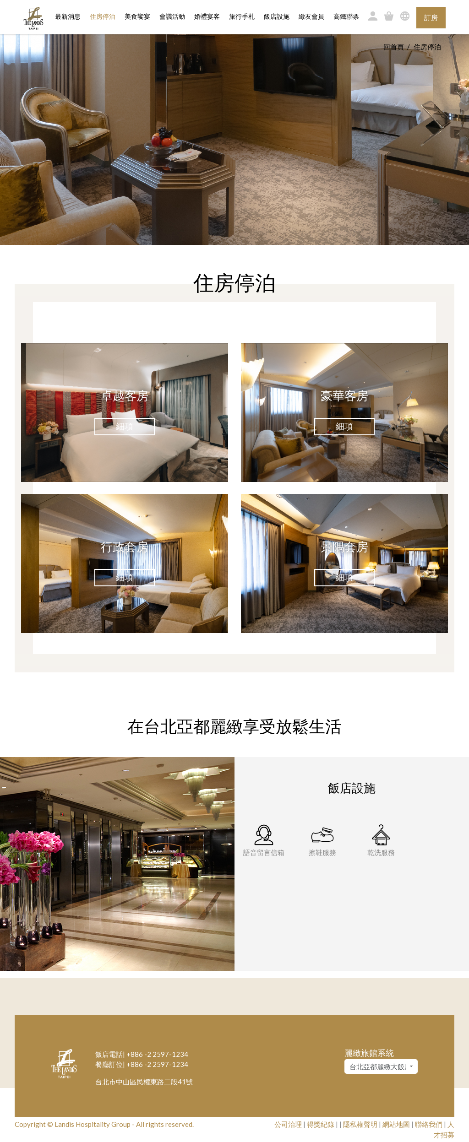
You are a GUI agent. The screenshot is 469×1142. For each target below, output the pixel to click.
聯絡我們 (428, 1124)
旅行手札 (242, 17)
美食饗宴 (137, 17)
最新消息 (68, 17)
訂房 (431, 17)
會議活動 (172, 17)
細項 (124, 426)
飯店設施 (276, 17)
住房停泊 (102, 16)
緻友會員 (311, 17)
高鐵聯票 (346, 17)
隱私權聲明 (360, 1124)
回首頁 (393, 47)
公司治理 (288, 1124)
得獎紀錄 (320, 1124)
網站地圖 (396, 1124)
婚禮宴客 (207, 17)
